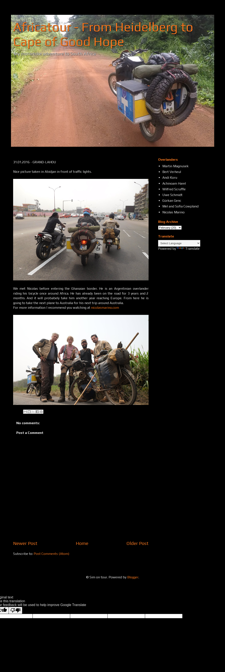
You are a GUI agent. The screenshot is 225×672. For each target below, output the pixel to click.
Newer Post (25, 543)
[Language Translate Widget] (179, 243)
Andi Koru (169, 178)
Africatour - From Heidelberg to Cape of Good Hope (103, 34)
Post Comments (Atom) (51, 554)
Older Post (138, 543)
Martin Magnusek (175, 166)
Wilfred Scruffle (174, 189)
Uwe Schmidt (172, 195)
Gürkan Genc (171, 201)
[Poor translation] (15, 610)
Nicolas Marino (173, 212)
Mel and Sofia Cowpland (180, 206)
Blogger (132, 577)
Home (82, 543)
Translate (188, 249)
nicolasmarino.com (105, 308)
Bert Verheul (171, 172)
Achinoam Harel (174, 183)
